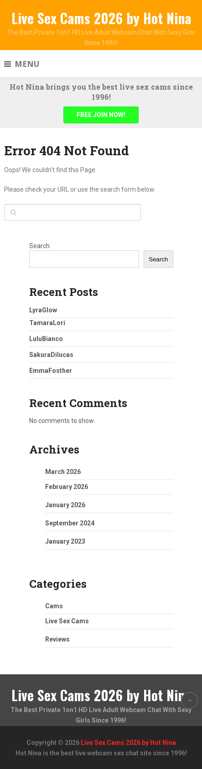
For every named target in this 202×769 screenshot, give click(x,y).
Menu (27, 64)
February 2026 (66, 486)
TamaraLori (47, 322)
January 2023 (65, 541)
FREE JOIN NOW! (101, 114)
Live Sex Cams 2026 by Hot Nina (101, 18)
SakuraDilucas (51, 354)
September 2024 (69, 523)
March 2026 (63, 471)
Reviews (57, 639)
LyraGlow (43, 310)
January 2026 (65, 505)
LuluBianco (46, 338)
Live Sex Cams (67, 621)
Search (39, 246)
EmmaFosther (50, 370)
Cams (54, 606)
